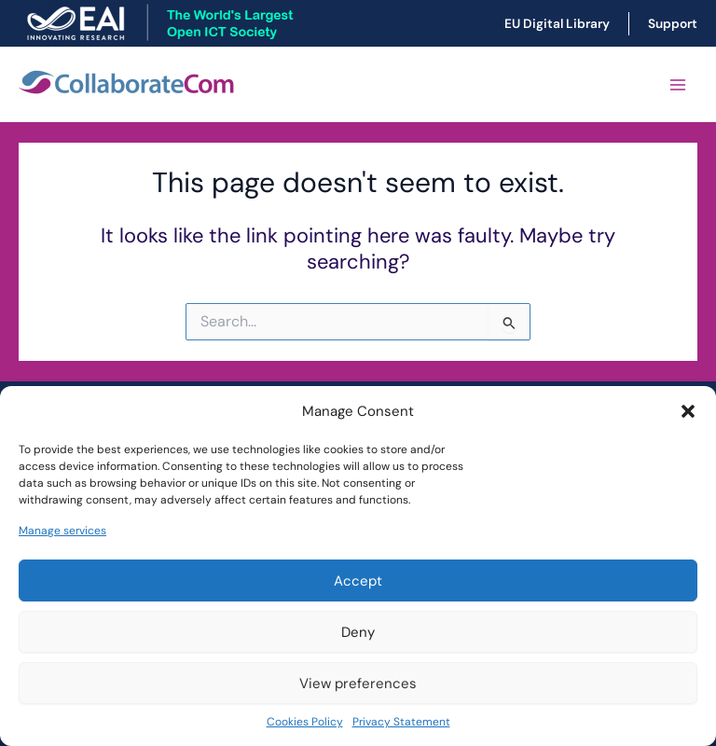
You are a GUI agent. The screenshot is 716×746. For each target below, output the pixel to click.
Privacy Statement (401, 721)
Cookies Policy (305, 721)
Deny (358, 632)
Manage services (62, 530)
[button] (688, 411)
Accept (358, 581)
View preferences (358, 683)
